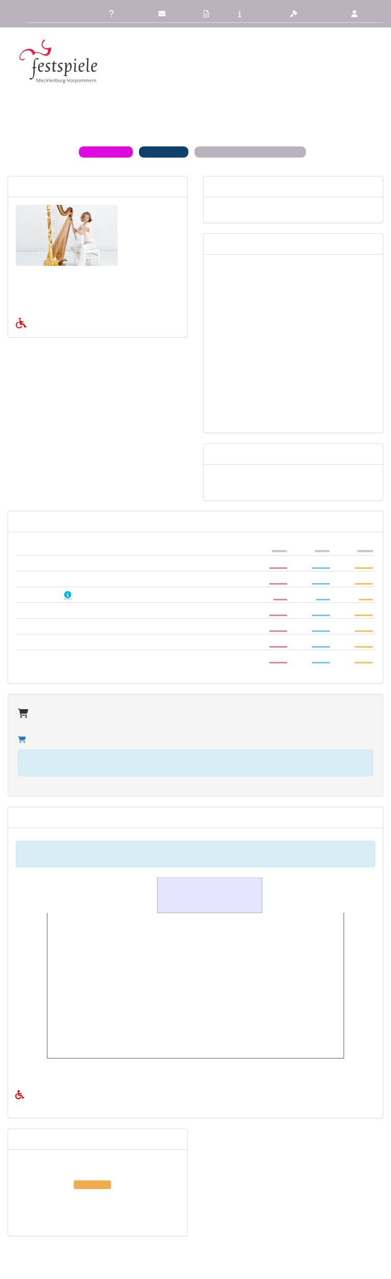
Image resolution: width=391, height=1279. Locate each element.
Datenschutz (314, 13)
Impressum (257, 13)
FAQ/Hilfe (124, 13)
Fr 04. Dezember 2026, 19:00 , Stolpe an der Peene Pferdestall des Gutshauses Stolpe (96, 1172)
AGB (214, 13)
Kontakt (174, 13)
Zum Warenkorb (49, 720)
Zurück (80, 14)
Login (364, 13)
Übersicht (40, 14)
